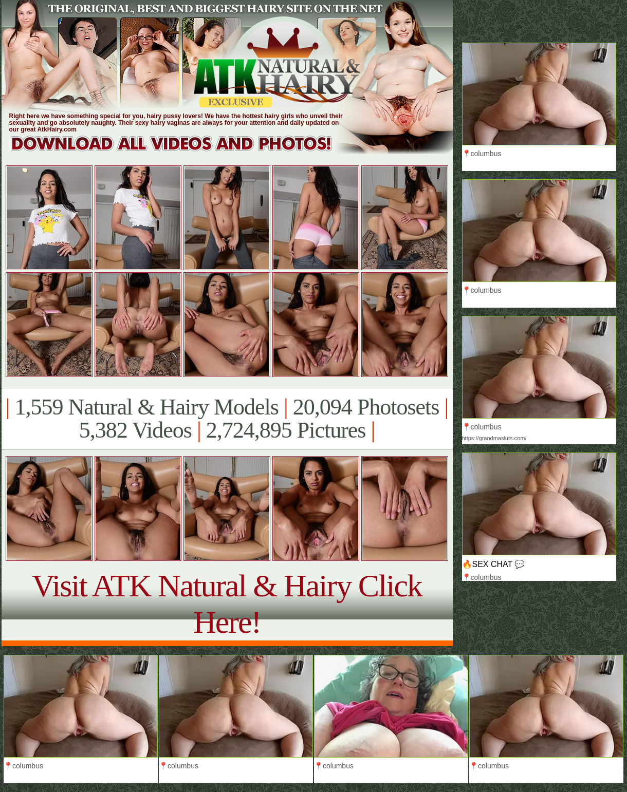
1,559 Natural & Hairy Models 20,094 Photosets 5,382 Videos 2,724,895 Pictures (227, 418)
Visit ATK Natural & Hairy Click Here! (227, 603)
